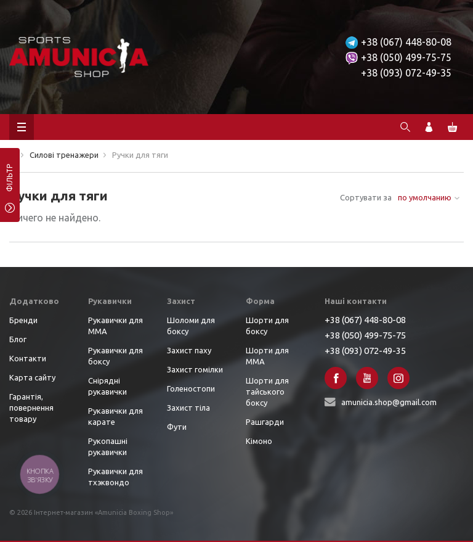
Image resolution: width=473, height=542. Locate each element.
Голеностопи (191, 388)
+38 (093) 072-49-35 (406, 72)
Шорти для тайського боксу (267, 391)
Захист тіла (188, 407)
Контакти (27, 358)
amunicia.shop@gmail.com (389, 402)
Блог (17, 339)
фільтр (10, 182)
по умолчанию (424, 197)
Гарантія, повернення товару (31, 407)
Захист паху (189, 350)
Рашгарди (265, 421)
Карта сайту (32, 377)
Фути (177, 426)
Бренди (23, 320)
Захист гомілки (195, 369)
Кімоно (259, 441)
